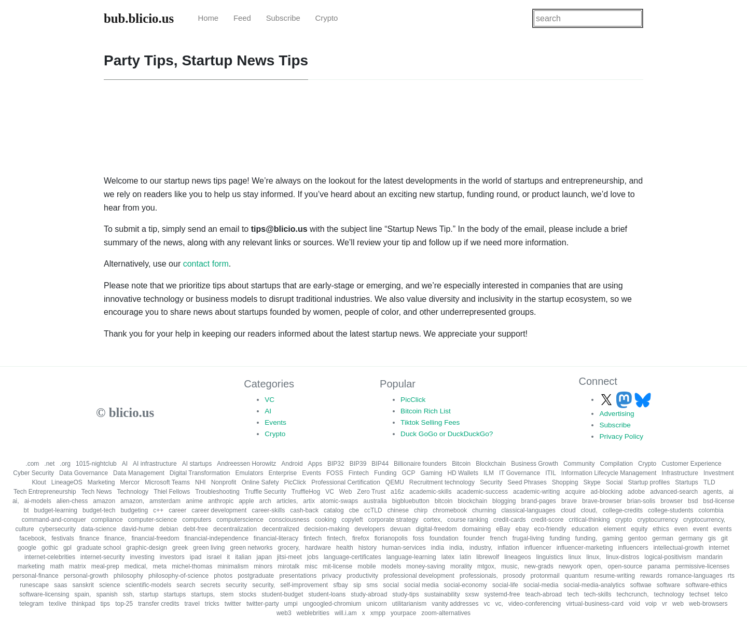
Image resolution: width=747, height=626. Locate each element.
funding (559, 538)
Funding (385, 473)
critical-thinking (589, 519)
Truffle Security (265, 491)
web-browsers (708, 603)
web (678, 603)
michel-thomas (192, 566)
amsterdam (165, 501)
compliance (107, 519)
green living (209, 547)
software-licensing (44, 594)
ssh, (128, 594)
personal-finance (35, 575)
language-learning (411, 557)
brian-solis (641, 501)
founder (474, 538)
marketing (31, 566)
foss (418, 538)
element (615, 529)
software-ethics (706, 585)
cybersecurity (57, 529)
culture (25, 529)
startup (149, 594)
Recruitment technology (442, 482)
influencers (633, 547)
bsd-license (719, 501)
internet (719, 547)
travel (192, 603)
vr (664, 603)
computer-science (152, 519)
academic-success (482, 491)
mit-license (337, 566)
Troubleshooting (217, 491)
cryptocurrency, (704, 519)
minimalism (232, 566)
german (662, 538)
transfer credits (158, 603)
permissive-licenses (702, 566)
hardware (318, 547)
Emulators (250, 473)
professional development (418, 575)
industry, (480, 547)
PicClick (412, 400)
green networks (251, 547)
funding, (586, 538)
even (681, 529)
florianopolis (391, 538)
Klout (39, 482)
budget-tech (98, 510)
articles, (287, 501)
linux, (593, 557)
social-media (540, 585)
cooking (325, 519)
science (109, 585)
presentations (297, 575)
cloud (568, 510)
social (391, 585)
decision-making (327, 529)
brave (569, 501)
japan (264, 557)
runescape (34, 585)
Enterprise (283, 473)
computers (196, 519)
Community (579, 463)
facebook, (32, 538)
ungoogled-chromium (332, 603)
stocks (247, 594)
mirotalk (288, 566)
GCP (408, 473)
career (177, 510)
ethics (661, 529)
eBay (503, 529)
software (668, 585)
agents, (713, 491)
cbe (354, 510)
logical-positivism (667, 557)
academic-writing (536, 491)
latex (447, 557)
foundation (444, 538)
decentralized (280, 529)
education (585, 529)
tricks (212, 603)
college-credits (623, 510)
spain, (82, 594)
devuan (400, 529)
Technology (132, 491)
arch (265, 501)
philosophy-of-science (178, 575)
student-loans (326, 594)
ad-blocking (606, 491)
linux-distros (622, 557)
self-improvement (304, 585)
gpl (67, 547)
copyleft (352, 519)
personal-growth (86, 575)
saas (60, 585)
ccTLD (373, 510)
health (344, 547)
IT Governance (519, 473)
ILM (488, 473)
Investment (718, 473)
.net (49, 463)
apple (246, 501)
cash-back (304, 510)
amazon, (132, 501)
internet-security (102, 557)
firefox (360, 538)
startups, (203, 594)
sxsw (472, 594)
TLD (709, 482)
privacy (331, 575)
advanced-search (674, 491)
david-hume (137, 529)
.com (32, 463)
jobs (313, 557)
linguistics (549, 557)
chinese (398, 510)
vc (486, 603)
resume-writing (614, 575)
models (391, 566)
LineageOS (66, 482)
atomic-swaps (339, 501)
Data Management (138, 473)
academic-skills (430, 491)
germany (691, 538)
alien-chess (72, 501)
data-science (98, 529)
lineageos (517, 557)
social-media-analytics (594, 585)
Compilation (616, 463)
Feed (242, 18)
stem (226, 594)
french (498, 538)
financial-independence (216, 538)
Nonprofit (224, 482)
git (724, 538)
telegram (31, 603)
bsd (693, 501)
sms (372, 585)
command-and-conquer (54, 519)
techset (699, 594)
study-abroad (369, 594)
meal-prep (105, 566)
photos (223, 575)
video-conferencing (534, 603)
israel (214, 557)
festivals (62, 538)
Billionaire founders (420, 463)
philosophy (128, 575)
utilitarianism (409, 603)
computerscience (240, 519)
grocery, (289, 547)
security (236, 585)
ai (731, 491)
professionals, (479, 575)
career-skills (268, 510)
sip (357, 585)
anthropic (220, 501)
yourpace (403, 613)
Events (275, 422)
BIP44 (380, 463)
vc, (499, 603)
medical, (136, 566)
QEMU (394, 482)
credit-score (547, 519)
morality (461, 566)
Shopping (565, 482)
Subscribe (283, 18)
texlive (57, 603)
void (634, 603)
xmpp (377, 613)
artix (309, 501)
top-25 (124, 603)
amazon (104, 501)
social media (421, 585)
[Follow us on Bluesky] (642, 400)
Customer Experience (691, 463)
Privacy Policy (621, 436)
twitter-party (262, 603)
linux (575, 557)
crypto (623, 519)
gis (712, 538)
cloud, (589, 510)
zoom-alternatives (446, 613)
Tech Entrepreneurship (44, 491)
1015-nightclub (96, 463)
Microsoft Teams (167, 482)
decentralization (235, 529)
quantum (577, 575)
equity (639, 529)
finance (89, 538)
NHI (200, 482)
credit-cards (509, 519)
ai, (15, 501)
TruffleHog (306, 491)
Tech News (96, 491)
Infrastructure (679, 473)
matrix (77, 566)
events (722, 529)
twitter (233, 603)
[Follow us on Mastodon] (625, 400)
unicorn (376, 603)
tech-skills (598, 594)
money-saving (425, 566)
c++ (158, 510)
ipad (196, 557)
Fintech (359, 473)
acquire (575, 491)
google (27, 547)
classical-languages (528, 510)
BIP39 (358, 463)
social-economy (465, 585)
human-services (404, 547)
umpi (291, 603)
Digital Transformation (200, 473)
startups (174, 594)
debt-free (195, 529)
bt (26, 510)
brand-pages (538, 501)
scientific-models (149, 585)
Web (345, 491)
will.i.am (346, 613)
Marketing (101, 482)
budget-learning (55, 510)
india (437, 547)
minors (263, 566)
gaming (612, 538)
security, (263, 585)
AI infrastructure (155, 463)
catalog (334, 510)
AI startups (197, 463)
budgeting (134, 510)
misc (311, 566)
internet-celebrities (49, 557)
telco (720, 594)
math (57, 566)
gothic (50, 547)
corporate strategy (393, 519)
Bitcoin (461, 463)
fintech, (337, 538)
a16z (397, 491)
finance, (115, 538)
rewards (651, 575)
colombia (710, 510)
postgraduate (256, 575)
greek (180, 547)
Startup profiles (649, 482)
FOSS (334, 473)
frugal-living (528, 538)
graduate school (99, 547)
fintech (312, 538)
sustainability (442, 594)
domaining (476, 529)
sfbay (340, 585)
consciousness (289, 519)
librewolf (487, 557)
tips (105, 603)
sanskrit (83, 585)
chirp (420, 510)
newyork (570, 566)
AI (268, 411)
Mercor (130, 482)
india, (456, 547)
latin (465, 557)
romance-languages (695, 575)
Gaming (431, 473)
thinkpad (83, 603)
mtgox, (486, 566)
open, (594, 566)
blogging (504, 501)
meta (160, 566)
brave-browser (602, 501)
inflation (508, 547)
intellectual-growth (678, 547)
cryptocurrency (657, 519)
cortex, (432, 519)
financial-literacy (276, 538)
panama (658, 566)
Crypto (326, 18)
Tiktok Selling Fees (430, 422)
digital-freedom (436, 529)
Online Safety (260, 482)
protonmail (545, 575)
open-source (624, 566)
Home (208, 18)
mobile (366, 566)
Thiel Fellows (172, 491)
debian (168, 529)
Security (491, 482)
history (367, 547)
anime (194, 501)
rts (731, 575)
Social (614, 482)
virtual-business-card (595, 603)
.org (65, 463)
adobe (636, 491)
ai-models (37, 501)
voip (651, 603)
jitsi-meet (289, 557)
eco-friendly (550, 529)
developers (369, 529)
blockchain (472, 501)
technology (669, 594)
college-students (670, 510)
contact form (206, 263)
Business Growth (534, 463)
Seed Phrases (526, 482)
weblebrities (313, 613)
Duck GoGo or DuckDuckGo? (446, 434)
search (185, 585)
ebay (522, 529)
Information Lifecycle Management (608, 473)
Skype (591, 482)
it (228, 557)
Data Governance (83, 473)
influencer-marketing (585, 547)
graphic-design (146, 547)
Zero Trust (371, 491)
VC (269, 400)
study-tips (405, 594)
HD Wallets (462, 473)
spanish (106, 594)
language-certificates (352, 557)
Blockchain (491, 463)
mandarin (710, 557)
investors (172, 557)
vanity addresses (455, 603)
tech (573, 594)
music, (510, 566)
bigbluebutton (411, 501)
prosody (514, 575)
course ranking (467, 519)
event (700, 529)
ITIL (550, 473)
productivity (362, 575)
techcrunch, (633, 594)
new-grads (539, 566)
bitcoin (444, 501)
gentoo (637, 538)
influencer (537, 547)
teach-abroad (543, 594)
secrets (210, 585)
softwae (640, 585)
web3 (284, 613)
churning (484, 510)
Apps (315, 463)
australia (374, 501)
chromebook (450, 510)
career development (218, 510)
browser (671, 501)
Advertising (616, 414)
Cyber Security (33, 473)
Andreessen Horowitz (246, 463)
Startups (686, 482)
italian (243, 557)
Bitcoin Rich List (425, 411)
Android (291, 463)
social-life (505, 585)
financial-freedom (155, 538)
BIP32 (335, 463)
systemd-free (502, 594)
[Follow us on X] (607, 400)
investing (142, 557)
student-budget (282, 594)
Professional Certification (345, 482)
